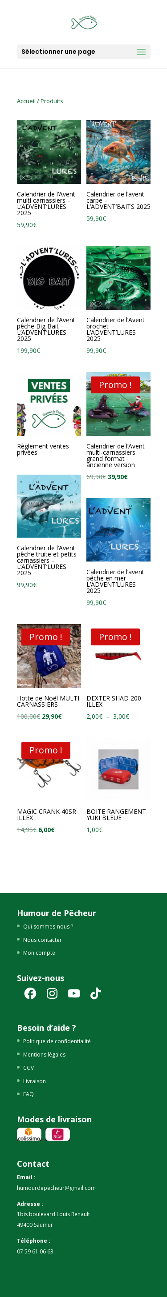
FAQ (28, 1094)
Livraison (34, 1081)
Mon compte (39, 953)
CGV (28, 1068)
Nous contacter (42, 940)
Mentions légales (44, 1054)
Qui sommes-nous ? (48, 926)
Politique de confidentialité (57, 1041)
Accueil (26, 101)
